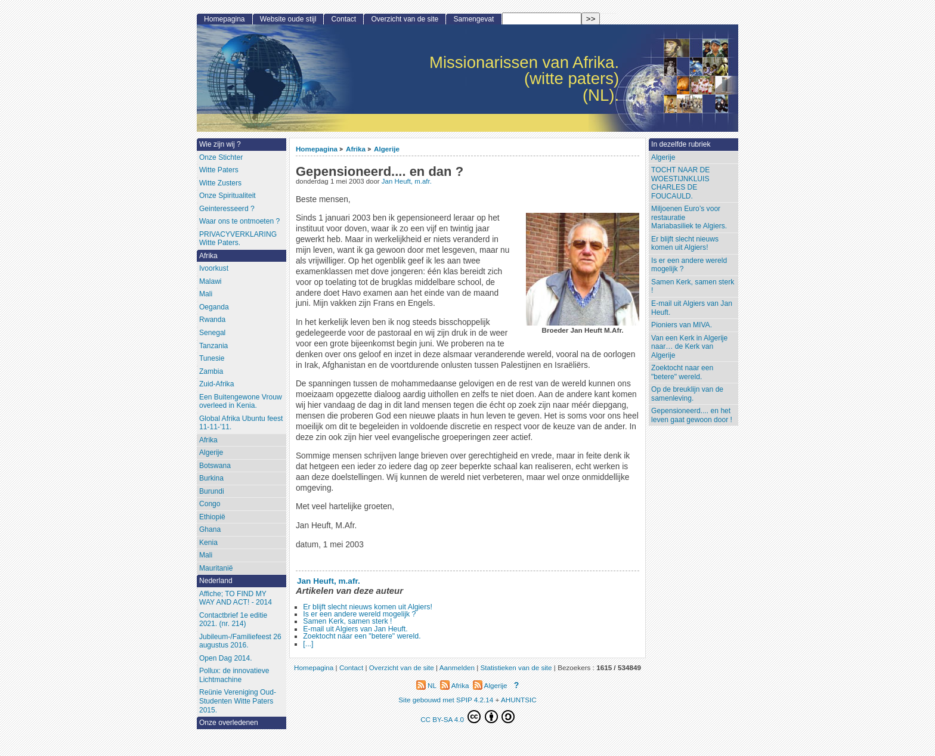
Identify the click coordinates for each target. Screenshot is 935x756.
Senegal (212, 333)
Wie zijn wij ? (220, 144)
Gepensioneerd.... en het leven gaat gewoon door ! (691, 415)
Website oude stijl (288, 19)
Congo (210, 504)
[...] (308, 644)
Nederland (216, 581)
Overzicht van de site (404, 19)
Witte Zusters (220, 183)
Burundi (211, 491)
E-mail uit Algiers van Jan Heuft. (355, 629)
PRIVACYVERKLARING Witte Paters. (238, 238)
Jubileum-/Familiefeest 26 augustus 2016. (240, 641)
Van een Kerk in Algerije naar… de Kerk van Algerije (689, 347)
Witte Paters (219, 170)
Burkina (211, 478)
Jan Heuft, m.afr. (407, 181)
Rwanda (212, 319)
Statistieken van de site (516, 667)
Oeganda (214, 307)
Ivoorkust (213, 268)
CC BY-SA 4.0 (467, 716)
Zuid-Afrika (216, 384)
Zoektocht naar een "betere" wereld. (361, 636)
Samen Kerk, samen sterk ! (347, 621)
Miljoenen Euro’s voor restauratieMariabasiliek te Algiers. (689, 217)
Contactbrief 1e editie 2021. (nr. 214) (233, 619)
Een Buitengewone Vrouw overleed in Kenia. (240, 401)
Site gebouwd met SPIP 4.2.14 (445, 700)
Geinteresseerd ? (227, 209)
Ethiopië (212, 517)
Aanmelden (457, 667)
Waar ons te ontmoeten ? (239, 221)
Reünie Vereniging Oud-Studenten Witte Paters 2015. (237, 701)
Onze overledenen (228, 722)
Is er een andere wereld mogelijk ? (359, 614)
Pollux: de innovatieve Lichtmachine (234, 675)
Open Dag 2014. (225, 658)
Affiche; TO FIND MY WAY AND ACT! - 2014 (235, 598)
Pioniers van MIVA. (681, 325)
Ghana (210, 529)
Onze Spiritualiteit (227, 195)
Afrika (356, 149)
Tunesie (212, 358)
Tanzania (213, 346)
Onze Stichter (221, 157)
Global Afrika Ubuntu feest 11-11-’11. (241, 423)
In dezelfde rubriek (681, 144)
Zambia (211, 371)
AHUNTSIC (519, 700)
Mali (205, 294)
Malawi (210, 281)
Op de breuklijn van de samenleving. (687, 393)
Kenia (208, 542)
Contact (344, 19)
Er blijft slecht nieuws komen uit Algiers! (367, 607)
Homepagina (317, 149)
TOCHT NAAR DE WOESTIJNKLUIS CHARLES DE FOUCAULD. (680, 183)
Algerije (387, 149)
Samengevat (474, 19)
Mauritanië (216, 568)
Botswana (215, 465)
